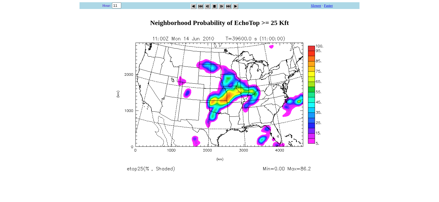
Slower (316, 5)
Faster (328, 5)
